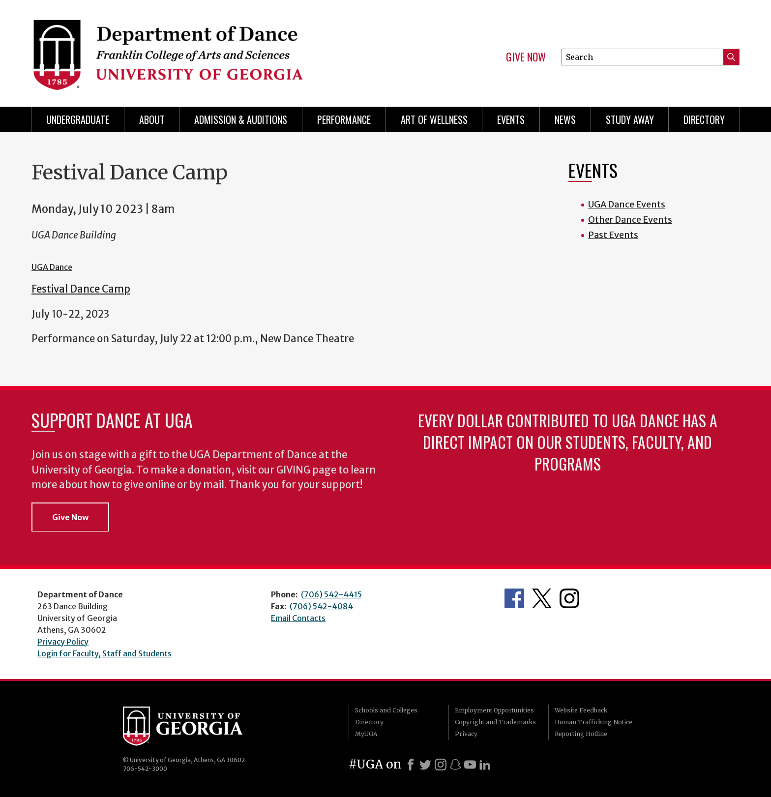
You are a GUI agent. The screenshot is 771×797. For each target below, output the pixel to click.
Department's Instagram (569, 598)
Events (511, 119)
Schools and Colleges (386, 710)
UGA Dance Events (626, 204)
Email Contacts (298, 618)
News (565, 119)
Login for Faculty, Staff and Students (104, 653)
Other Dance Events (630, 219)
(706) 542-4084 (321, 606)
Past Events (613, 234)
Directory (704, 119)
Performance (344, 119)
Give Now (526, 57)
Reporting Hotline (581, 734)
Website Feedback (581, 710)
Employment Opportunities (494, 710)
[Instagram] (440, 764)
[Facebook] (410, 764)
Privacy (466, 734)
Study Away (630, 119)
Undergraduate (77, 119)
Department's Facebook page (514, 598)
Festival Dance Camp (80, 289)
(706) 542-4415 (331, 594)
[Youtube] (470, 764)
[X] (425, 764)
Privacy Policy (63, 642)
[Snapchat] (455, 764)
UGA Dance (51, 267)
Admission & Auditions (240, 119)
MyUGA (366, 734)
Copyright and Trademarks (495, 722)
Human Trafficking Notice (593, 722)
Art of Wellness (434, 119)
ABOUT (152, 119)
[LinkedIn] (485, 764)
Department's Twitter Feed (542, 598)
